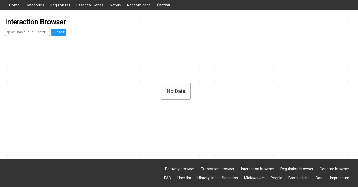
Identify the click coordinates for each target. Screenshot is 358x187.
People (276, 178)
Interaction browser (257, 168)
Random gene (139, 5)
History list (206, 178)
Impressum (339, 178)
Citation (163, 5)
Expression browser (218, 168)
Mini (254, 178)
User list (184, 178)
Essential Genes (90, 5)
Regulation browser (296, 168)
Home (14, 5)
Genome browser (334, 168)
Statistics (230, 178)
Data (319, 178)
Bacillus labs (298, 178)
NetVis (115, 5)
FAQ (167, 178)
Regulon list (60, 5)
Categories (35, 5)
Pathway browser (180, 168)
